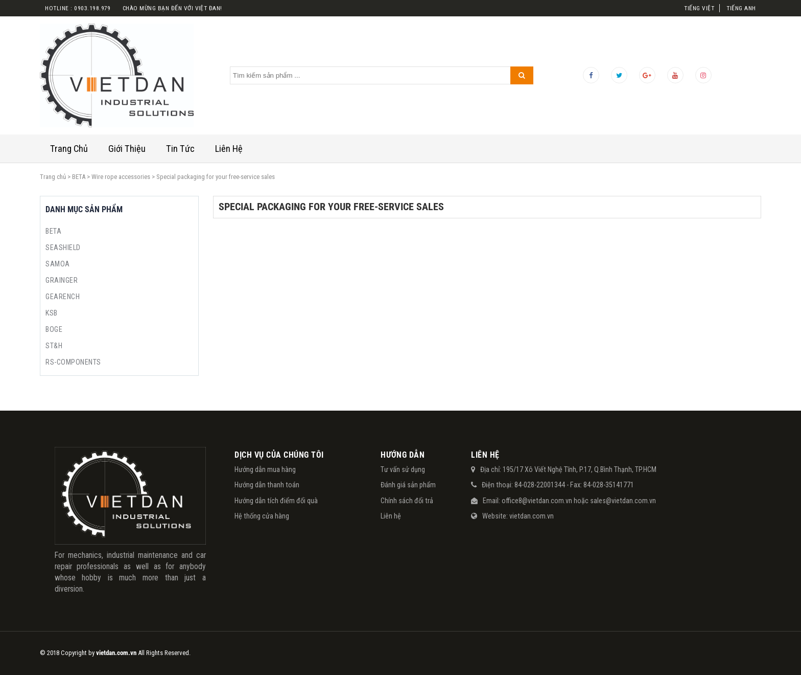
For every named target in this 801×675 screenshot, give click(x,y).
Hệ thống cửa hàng (261, 516)
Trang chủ (53, 177)
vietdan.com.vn (531, 516)
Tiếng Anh (741, 8)
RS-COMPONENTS (73, 362)
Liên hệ (391, 516)
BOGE (53, 329)
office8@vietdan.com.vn (537, 501)
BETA (78, 177)
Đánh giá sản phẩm (408, 485)
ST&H (53, 346)
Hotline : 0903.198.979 (78, 8)
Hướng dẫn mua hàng (265, 469)
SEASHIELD (62, 247)
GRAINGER (61, 280)
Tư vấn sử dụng (403, 469)
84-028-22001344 (539, 485)
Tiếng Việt (699, 8)
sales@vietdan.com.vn (623, 501)
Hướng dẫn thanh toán (266, 485)
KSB (51, 313)
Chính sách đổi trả (407, 501)
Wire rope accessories (120, 177)
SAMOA (57, 264)
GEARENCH (62, 296)
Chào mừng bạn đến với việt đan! (172, 8)
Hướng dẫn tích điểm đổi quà (276, 501)
